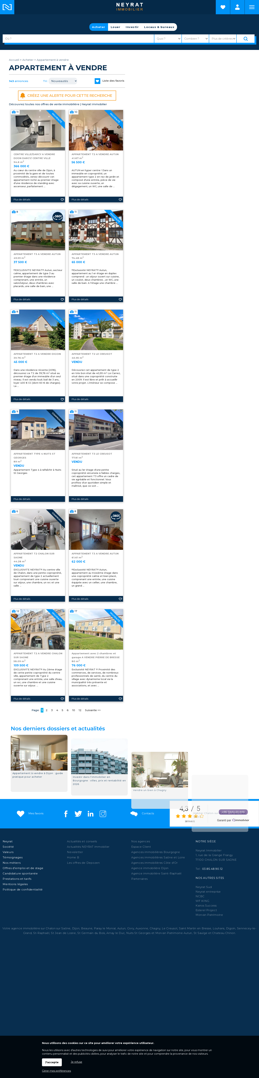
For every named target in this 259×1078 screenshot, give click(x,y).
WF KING (202, 901)
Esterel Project (206, 910)
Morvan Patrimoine (209, 914)
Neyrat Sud (204, 887)
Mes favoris (29, 813)
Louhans (219, 928)
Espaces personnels (237, 7)
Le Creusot (170, 928)
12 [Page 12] (80, 710)
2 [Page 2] (47, 710)
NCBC (200, 896)
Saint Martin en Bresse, (195, 928)
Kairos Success (206, 905)
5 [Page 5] (62, 710)
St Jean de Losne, (64, 933)
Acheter (98, 27)
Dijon (76, 928)
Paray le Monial (105, 928)
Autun (121, 928)
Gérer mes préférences (56, 1070)
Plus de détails (22, 205)
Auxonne (142, 928)
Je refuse (76, 1062)
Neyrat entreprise (208, 891)
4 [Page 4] (57, 710)
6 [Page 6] (68, 710)
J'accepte (52, 1062)
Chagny (155, 928)
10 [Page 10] (73, 710)
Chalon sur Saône (58, 928)
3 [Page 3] (52, 710)
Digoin (231, 928)
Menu (252, 7)
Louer (116, 27)
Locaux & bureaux (159, 27)
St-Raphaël (41, 933)
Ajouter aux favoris (62, 206)
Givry (130, 928)
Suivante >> (93, 710)
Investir (132, 27)
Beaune (87, 928)
